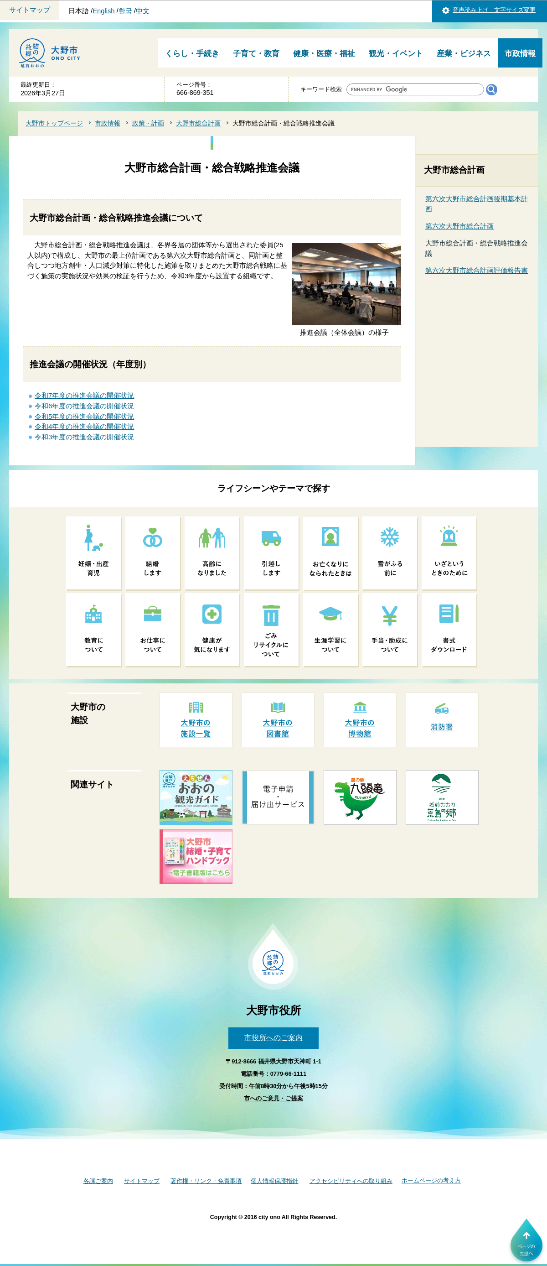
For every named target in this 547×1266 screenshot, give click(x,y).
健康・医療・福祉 (324, 53)
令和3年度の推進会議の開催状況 (84, 437)
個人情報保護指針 (274, 1180)
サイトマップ (29, 10)
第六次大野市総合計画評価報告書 (476, 270)
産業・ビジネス (464, 53)
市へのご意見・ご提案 (273, 1098)
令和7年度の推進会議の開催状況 (84, 395)
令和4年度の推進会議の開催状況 (84, 426)
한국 (125, 11)
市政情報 (520, 53)
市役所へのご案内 (273, 1038)
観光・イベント (396, 53)
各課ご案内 (98, 1180)
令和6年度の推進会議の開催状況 (84, 406)
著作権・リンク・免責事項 (206, 1180)
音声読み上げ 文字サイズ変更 (494, 9)
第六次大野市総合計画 (459, 226)
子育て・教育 (256, 53)
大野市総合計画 (198, 123)
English (103, 11)
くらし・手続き (192, 53)
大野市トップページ (54, 123)
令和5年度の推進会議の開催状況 (84, 416)
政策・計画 (148, 123)
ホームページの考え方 (431, 1180)
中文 (143, 11)
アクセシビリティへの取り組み (351, 1180)
